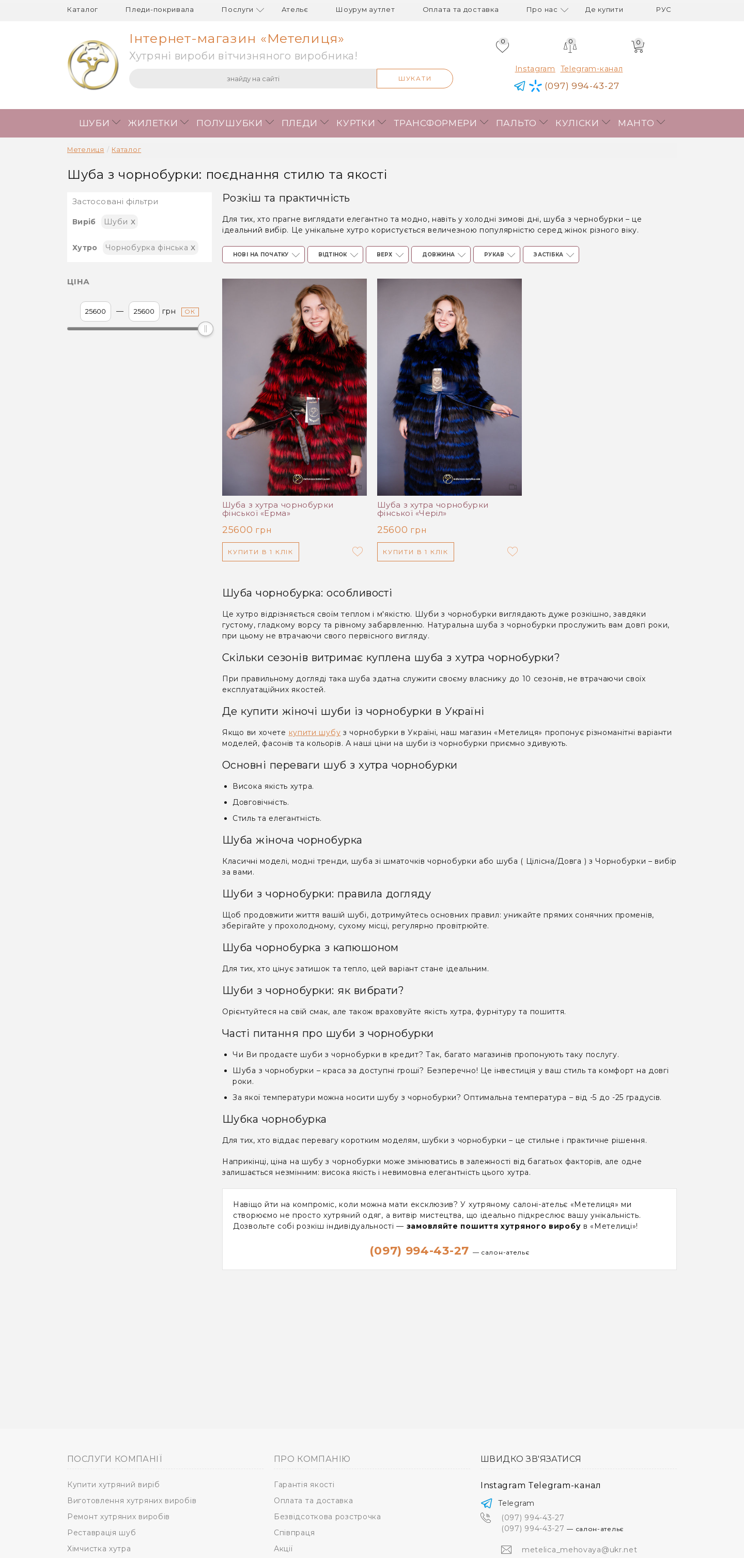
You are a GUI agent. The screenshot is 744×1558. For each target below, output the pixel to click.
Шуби (94, 123)
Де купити (604, 9)
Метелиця (85, 150)
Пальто (516, 123)
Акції (283, 1548)
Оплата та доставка (461, 9)
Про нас (542, 9)
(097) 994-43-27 (449, 1251)
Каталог (82, 9)
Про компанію (312, 1459)
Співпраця (294, 1532)
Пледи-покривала (160, 9)
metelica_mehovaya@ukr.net (580, 1549)
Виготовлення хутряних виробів (131, 1500)
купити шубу (315, 732)
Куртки (355, 123)
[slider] (205, 329)
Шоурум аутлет (365, 9)
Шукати (415, 78)
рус (664, 9)
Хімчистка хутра (99, 1548)
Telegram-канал (592, 68)
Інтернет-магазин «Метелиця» (237, 38)
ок (190, 311)
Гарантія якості (304, 1484)
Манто (636, 123)
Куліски (577, 123)
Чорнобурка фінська (150, 247)
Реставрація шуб (101, 1532)
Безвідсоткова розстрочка (327, 1516)
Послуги (238, 9)
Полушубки (229, 123)
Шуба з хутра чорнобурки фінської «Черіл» (433, 509)
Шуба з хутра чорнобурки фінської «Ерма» (278, 509)
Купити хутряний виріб (113, 1484)
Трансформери (435, 123)
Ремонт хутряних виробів (118, 1516)
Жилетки (153, 123)
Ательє (295, 9)
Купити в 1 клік (260, 552)
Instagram (535, 68)
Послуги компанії (114, 1459)
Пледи (300, 123)
